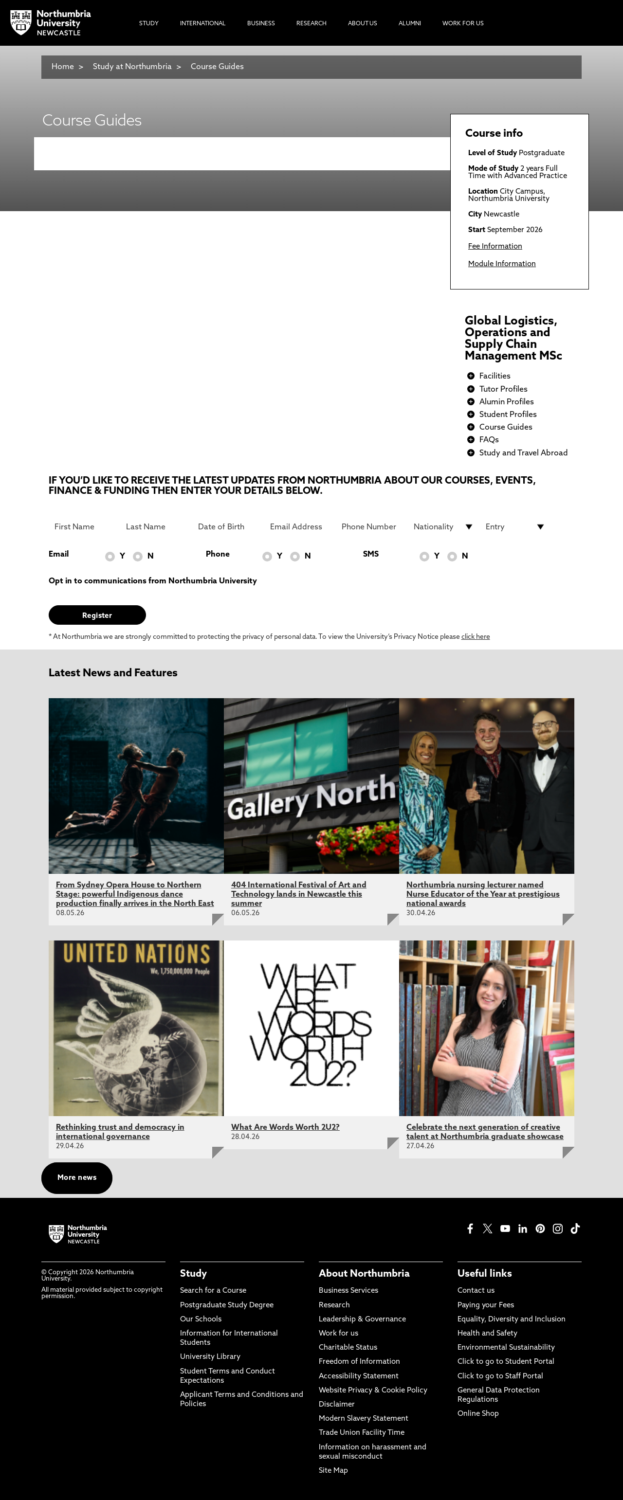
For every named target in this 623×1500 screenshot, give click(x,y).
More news (76, 1178)
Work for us (338, 1333)
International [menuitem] (203, 24)
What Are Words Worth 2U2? (285, 1128)
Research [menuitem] (311, 24)
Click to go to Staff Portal (500, 1376)
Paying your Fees (486, 1305)
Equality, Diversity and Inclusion (512, 1319)
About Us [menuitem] (362, 24)
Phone (218, 555)
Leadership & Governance (362, 1319)
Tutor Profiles (503, 390)
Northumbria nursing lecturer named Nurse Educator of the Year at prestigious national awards (483, 895)
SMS (371, 555)
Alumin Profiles (506, 402)
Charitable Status (348, 1348)
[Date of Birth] (228, 527)
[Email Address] (300, 527)
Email (59, 555)
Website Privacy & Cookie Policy (373, 1390)
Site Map (333, 1471)
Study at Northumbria (132, 67)
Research (334, 1305)
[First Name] (85, 527)
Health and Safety (487, 1333)
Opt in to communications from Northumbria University (153, 581)
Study (193, 1274)
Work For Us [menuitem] (463, 24)
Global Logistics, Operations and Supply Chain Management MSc (513, 339)
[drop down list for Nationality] (444, 527)
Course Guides (217, 67)
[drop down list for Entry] (516, 527)
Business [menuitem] (261, 24)
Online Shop (478, 1414)
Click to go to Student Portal (506, 1362)
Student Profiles (508, 415)
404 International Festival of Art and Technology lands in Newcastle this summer (298, 895)
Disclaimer (337, 1405)
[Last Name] (156, 527)
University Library (210, 1357)
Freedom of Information (359, 1362)
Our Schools (200, 1319)
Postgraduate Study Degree (227, 1305)
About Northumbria (364, 1274)
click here (475, 637)
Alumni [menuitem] (410, 24)
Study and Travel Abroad (523, 453)
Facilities (495, 376)
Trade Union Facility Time (361, 1433)
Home (63, 67)
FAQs (489, 440)
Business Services (348, 1291)
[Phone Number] (372, 527)
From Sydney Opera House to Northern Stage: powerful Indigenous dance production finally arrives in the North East (135, 895)
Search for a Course (213, 1291)
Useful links (485, 1274)
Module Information (502, 264)
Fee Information (495, 247)
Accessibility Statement (359, 1376)
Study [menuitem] (149, 24)
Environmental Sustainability (506, 1348)
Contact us (476, 1291)
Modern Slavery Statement (363, 1419)
